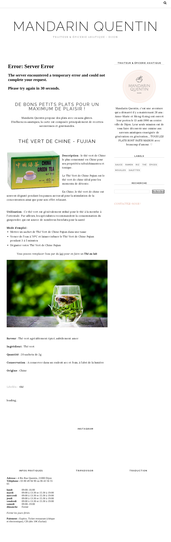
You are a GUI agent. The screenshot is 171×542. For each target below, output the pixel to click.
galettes (134, 185)
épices (153, 180)
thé (22, 405)
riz (137, 180)
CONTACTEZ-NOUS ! (127, 218)
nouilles (120, 185)
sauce (119, 180)
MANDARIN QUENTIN (85, 33)
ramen (129, 180)
